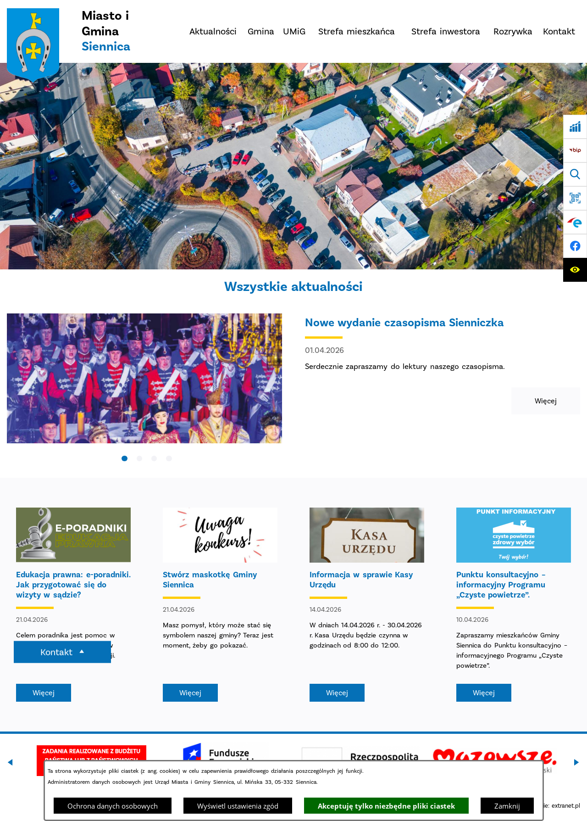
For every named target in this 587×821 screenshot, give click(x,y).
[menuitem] (213, 31)
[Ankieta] (575, 127)
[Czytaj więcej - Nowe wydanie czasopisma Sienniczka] (293, 387)
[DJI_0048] (293, 166)
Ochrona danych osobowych (112, 805)
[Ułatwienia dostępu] (575, 270)
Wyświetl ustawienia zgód (237, 805)
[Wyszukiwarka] (575, 174)
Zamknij (507, 805)
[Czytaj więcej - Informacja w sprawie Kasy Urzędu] (367, 605)
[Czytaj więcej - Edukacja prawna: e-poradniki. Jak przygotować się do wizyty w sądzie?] (73, 605)
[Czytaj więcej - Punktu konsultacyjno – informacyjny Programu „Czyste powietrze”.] (513, 605)
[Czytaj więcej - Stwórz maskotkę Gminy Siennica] (220, 605)
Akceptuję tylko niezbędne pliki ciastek (386, 805)
